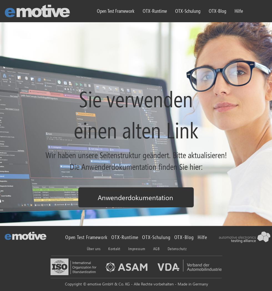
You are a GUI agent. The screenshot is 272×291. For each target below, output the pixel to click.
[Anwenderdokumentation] (136, 197)
